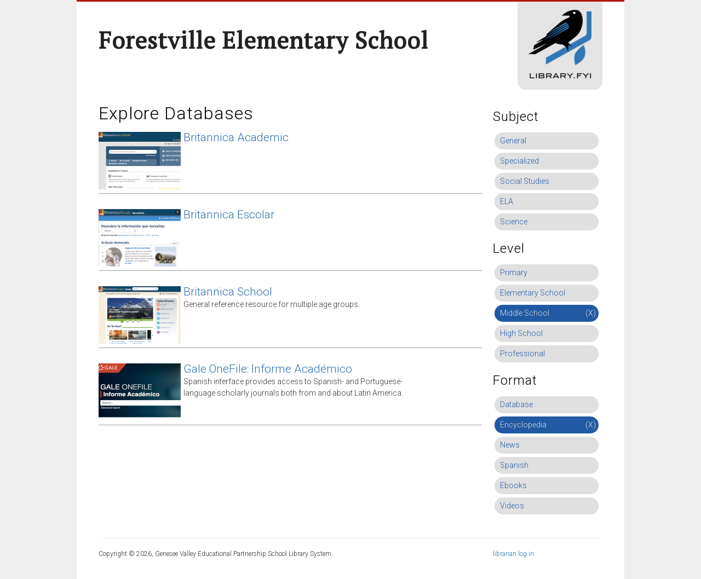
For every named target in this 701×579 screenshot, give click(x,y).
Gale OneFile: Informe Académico (267, 368)
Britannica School (227, 291)
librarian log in (513, 554)
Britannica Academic (236, 137)
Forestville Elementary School (263, 40)
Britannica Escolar (228, 214)
